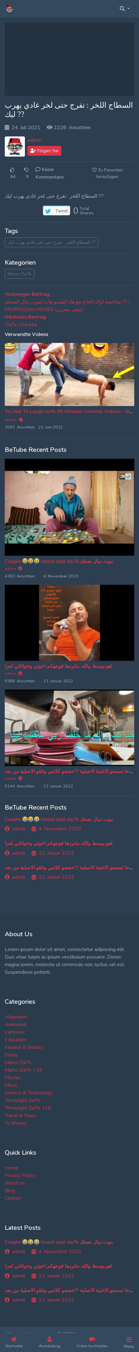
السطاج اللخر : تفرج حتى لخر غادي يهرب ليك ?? (51, 242)
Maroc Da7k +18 (23, 1070)
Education (15, 1039)
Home (11, 1167)
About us (15, 1183)
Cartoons (15, 1032)
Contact (13, 1198)
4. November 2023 (56, 828)
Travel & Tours (20, 1115)
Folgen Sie (44, 151)
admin (34, 140)
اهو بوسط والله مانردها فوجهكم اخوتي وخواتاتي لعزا (58, 666)
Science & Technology (28, 1092)
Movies (13, 1077)
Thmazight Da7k (22, 1100)
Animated (15, 1024)
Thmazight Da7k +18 (28, 1107)
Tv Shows (15, 1123)
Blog (10, 1190)
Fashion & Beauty (24, 1047)
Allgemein (16, 1017)
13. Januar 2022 (53, 853)
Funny (11, 1054)
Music (11, 1085)
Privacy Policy (20, 1175)
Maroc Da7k (20, 274)
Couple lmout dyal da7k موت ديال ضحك (59, 561)
